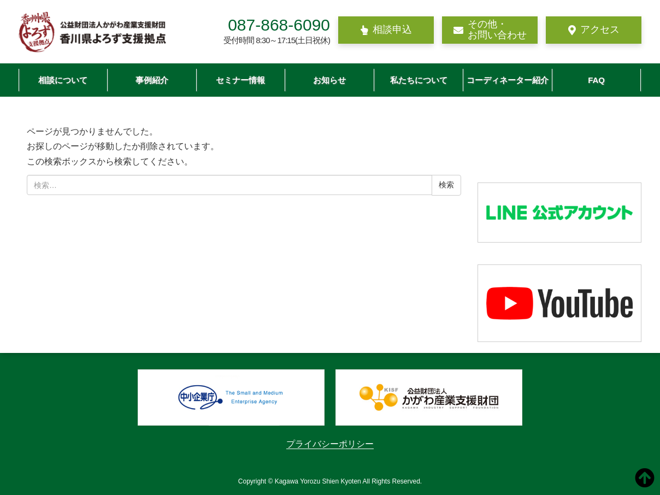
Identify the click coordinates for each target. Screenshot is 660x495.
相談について (62, 80)
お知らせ (329, 80)
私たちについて (418, 80)
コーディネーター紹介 (508, 80)
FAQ (596, 80)
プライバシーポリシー (330, 444)
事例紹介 (151, 80)
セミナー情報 (240, 80)
